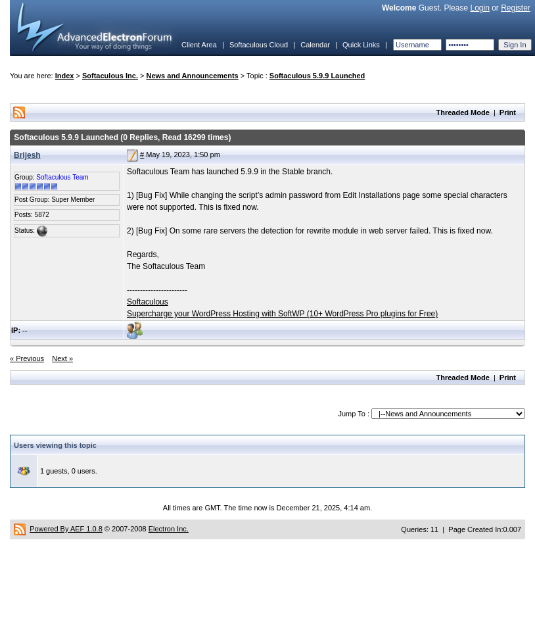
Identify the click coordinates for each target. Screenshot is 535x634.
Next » (62, 358)
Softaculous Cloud (258, 45)
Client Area (199, 45)
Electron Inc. (169, 529)
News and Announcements (193, 76)
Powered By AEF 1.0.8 (66, 529)
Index (64, 76)
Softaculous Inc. (110, 76)
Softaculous (147, 301)
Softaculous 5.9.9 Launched (317, 76)
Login (479, 7)
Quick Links (361, 45)
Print (508, 112)
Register (515, 7)
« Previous (27, 358)
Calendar (315, 45)
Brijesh (27, 155)
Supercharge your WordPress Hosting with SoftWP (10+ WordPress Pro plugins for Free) (282, 313)
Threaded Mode (463, 112)
